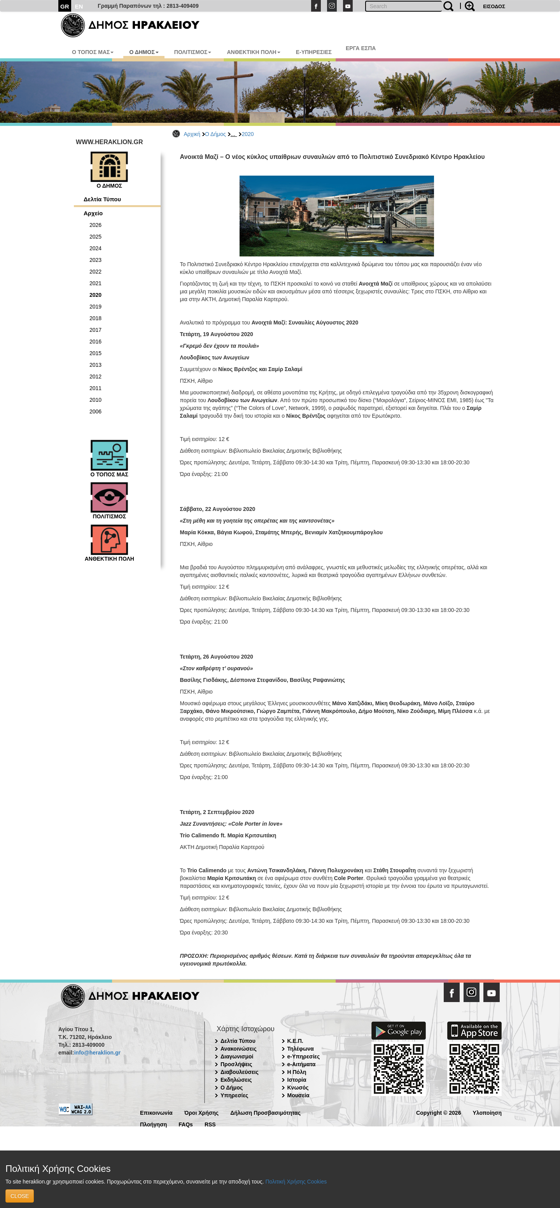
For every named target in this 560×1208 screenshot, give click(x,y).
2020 (248, 134)
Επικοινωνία (156, 1112)
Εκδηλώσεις (236, 1080)
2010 (95, 400)
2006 (95, 411)
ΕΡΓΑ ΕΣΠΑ (361, 48)
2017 (95, 330)
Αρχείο (93, 213)
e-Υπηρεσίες (303, 1056)
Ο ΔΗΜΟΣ (143, 52)
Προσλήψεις (236, 1064)
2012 (95, 376)
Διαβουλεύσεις (239, 1072)
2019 (95, 306)
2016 (95, 341)
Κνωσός (298, 1087)
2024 (95, 248)
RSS (210, 1123)
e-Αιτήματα (301, 1064)
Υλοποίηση (487, 1112)
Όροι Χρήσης (201, 1112)
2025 (95, 237)
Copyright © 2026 (438, 1112)
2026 (95, 225)
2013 (95, 365)
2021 (95, 283)
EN (79, 6)
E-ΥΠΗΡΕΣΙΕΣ (314, 52)
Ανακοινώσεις (238, 1049)
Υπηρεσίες (234, 1095)
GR (64, 6)
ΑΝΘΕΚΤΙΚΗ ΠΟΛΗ (253, 52)
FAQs (185, 1123)
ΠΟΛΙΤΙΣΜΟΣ (193, 52)
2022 (95, 271)
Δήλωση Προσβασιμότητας (265, 1112)
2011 (95, 388)
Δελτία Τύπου (102, 199)
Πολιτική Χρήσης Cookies (296, 1181)
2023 (95, 260)
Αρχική (192, 134)
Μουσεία (298, 1095)
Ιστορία (296, 1080)
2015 (95, 353)
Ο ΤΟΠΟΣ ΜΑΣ (93, 52)
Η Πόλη (296, 1072)
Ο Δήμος (215, 134)
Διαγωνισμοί (236, 1056)
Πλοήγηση (153, 1123)
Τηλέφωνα (300, 1049)
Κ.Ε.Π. (295, 1041)
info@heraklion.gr (97, 1052)
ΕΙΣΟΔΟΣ (494, 6)
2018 (95, 318)
